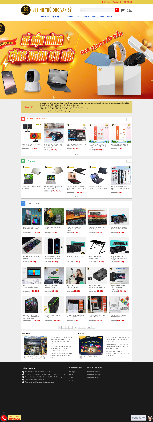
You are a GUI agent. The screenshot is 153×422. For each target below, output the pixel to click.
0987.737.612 (127, 2)
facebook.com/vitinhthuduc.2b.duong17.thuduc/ (39, 382)
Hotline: (107, 2)
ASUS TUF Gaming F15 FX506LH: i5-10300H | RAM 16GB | (106, 188)
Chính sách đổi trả (92, 377)
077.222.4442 (116, 2)
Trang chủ (45, 17)
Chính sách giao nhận (94, 375)
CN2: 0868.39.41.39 (44, 372)
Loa (63, 17)
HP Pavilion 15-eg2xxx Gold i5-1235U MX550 (61, 187)
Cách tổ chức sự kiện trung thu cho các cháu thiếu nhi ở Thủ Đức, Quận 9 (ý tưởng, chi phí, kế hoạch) (61, 348)
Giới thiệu (72, 372)
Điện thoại (55, 17)
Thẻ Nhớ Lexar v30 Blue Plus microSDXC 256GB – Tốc (83, 145)
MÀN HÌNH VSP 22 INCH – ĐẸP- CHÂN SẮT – (39, 145)
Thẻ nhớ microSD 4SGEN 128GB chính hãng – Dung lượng (105, 145)
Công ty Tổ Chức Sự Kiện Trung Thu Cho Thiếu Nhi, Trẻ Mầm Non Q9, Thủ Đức (61, 355)
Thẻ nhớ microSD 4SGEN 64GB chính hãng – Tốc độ (128, 145)
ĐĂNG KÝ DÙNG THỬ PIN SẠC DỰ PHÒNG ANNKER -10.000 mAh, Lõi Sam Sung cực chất (117, 346)
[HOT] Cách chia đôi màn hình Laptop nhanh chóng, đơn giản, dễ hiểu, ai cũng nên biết (117, 339)
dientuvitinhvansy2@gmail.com (34, 379)
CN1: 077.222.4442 (31, 372)
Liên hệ (109, 17)
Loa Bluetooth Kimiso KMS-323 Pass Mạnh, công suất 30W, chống (61, 145)
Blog (102, 17)
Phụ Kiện (87, 17)
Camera (78, 17)
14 (84, 327)
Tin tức (71, 377)
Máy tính (70, 17)
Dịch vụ (95, 17)
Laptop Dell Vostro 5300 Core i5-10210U (39, 187)
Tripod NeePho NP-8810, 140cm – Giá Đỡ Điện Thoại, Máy (128, 188)
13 (79, 327)
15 (89, 327)
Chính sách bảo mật (93, 372)
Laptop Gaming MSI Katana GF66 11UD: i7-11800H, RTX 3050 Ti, (84, 188)
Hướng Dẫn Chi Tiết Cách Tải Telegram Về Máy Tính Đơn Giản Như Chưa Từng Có (117, 353)
